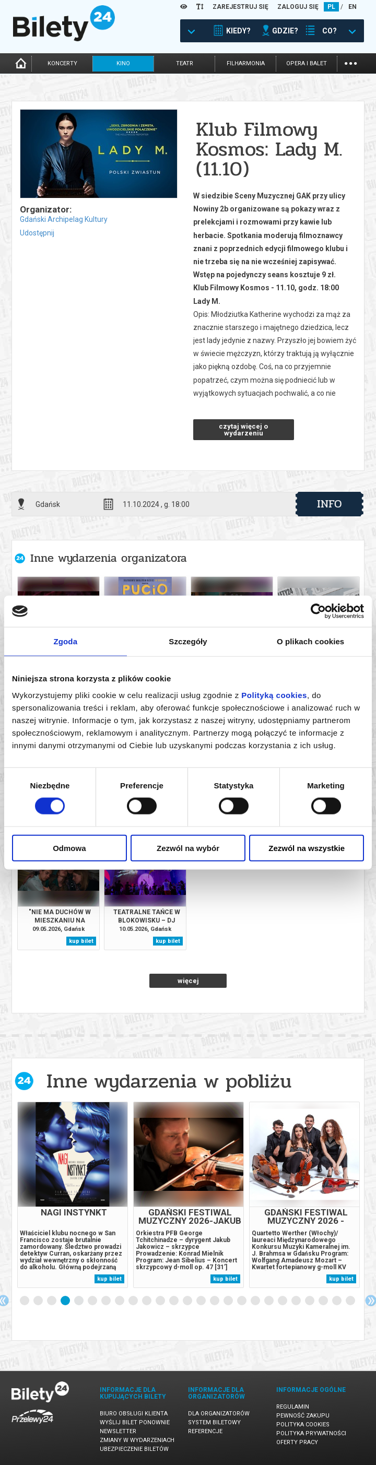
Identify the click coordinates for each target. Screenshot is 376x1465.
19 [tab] (269, 1301)
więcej (188, 981)
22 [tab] (310, 1301)
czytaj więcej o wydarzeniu (243, 429)
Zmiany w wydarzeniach (137, 1440)
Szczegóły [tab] (188, 641)
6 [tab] (93, 1301)
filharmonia (246, 63)
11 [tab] (161, 1301)
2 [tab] (38, 1301)
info (329, 504)
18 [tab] (256, 1301)
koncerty (62, 63)
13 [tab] (188, 1301)
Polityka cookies (303, 1424)
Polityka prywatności (311, 1433)
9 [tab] (133, 1301)
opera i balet (306, 63)
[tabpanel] (72, 1195)
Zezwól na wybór (188, 847)
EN (352, 6)
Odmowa (69, 847)
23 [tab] (324, 1301)
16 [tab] (229, 1301)
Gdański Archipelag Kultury (64, 219)
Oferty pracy (297, 1442)
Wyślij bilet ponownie (135, 1422)
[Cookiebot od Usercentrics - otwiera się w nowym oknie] (318, 611)
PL (331, 6)
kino (123, 63)
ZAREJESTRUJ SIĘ (240, 6)
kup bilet (81, 941)
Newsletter (118, 1431)
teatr (184, 63)
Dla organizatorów (219, 1413)
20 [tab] (283, 1301)
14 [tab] (201, 1301)
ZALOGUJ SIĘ (298, 6)
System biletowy (214, 1422)
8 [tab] (120, 1301)
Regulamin (292, 1406)
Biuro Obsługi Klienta (134, 1413)
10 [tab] (147, 1301)
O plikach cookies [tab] (310, 641)
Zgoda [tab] (66, 641)
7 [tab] (106, 1301)
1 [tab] (25, 1301)
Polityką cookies (274, 694)
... (351, 62)
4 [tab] (66, 1301)
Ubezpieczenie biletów (134, 1449)
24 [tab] (337, 1301)
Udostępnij (37, 233)
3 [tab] (52, 1301)
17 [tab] (242, 1301)
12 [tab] (174, 1301)
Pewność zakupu (303, 1415)
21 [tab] (296, 1301)
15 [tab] (215, 1301)
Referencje (205, 1431)
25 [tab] (351, 1301)
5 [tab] (79, 1301)
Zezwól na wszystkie (306, 847)
